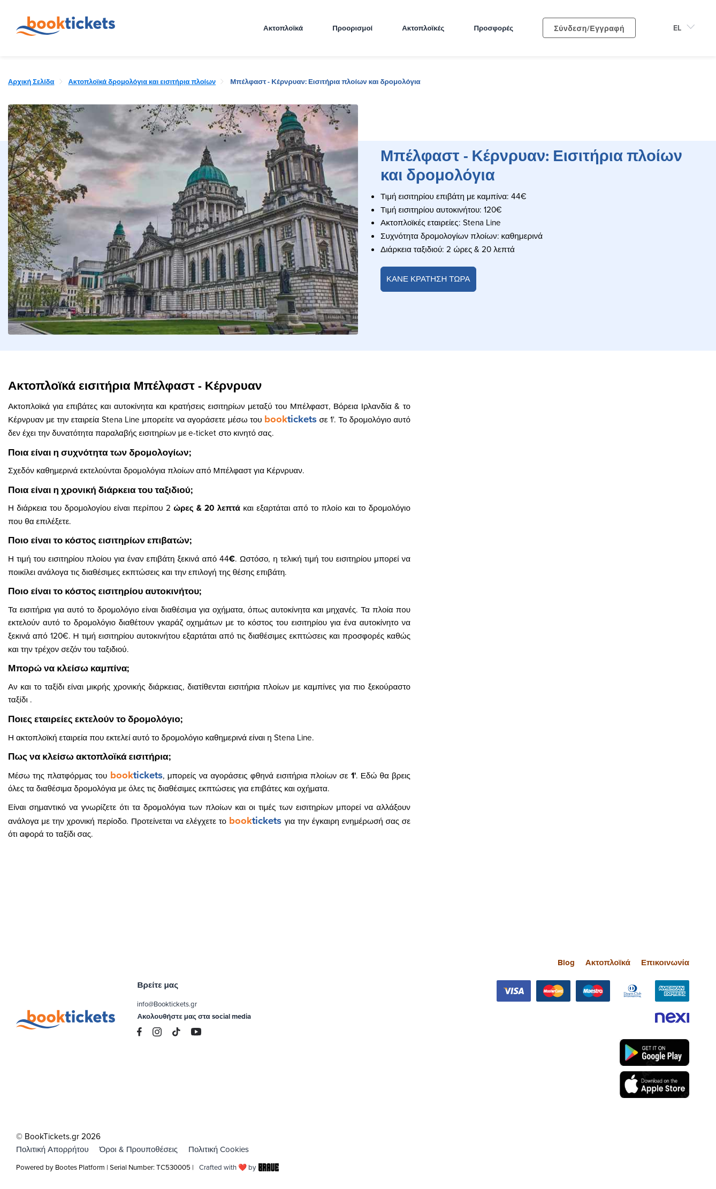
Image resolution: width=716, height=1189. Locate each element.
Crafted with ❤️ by (239, 1167)
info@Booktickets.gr (168, 1004)
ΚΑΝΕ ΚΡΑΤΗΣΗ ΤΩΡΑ (428, 279)
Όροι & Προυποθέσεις (139, 1149)
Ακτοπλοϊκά (606, 962)
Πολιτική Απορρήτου (52, 1149)
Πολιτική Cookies (221, 1149)
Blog (564, 962)
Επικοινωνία (665, 962)
